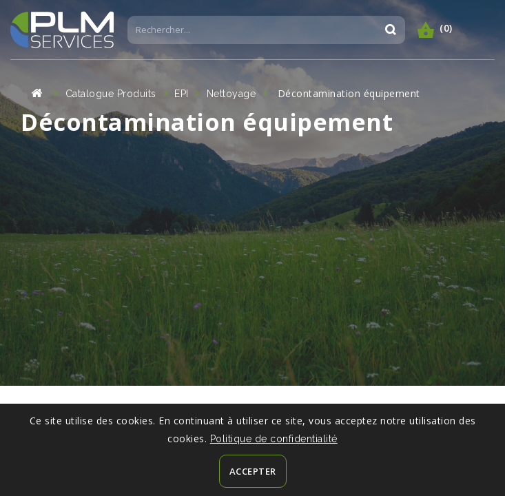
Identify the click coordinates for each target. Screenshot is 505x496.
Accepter (252, 471)
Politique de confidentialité (274, 438)
